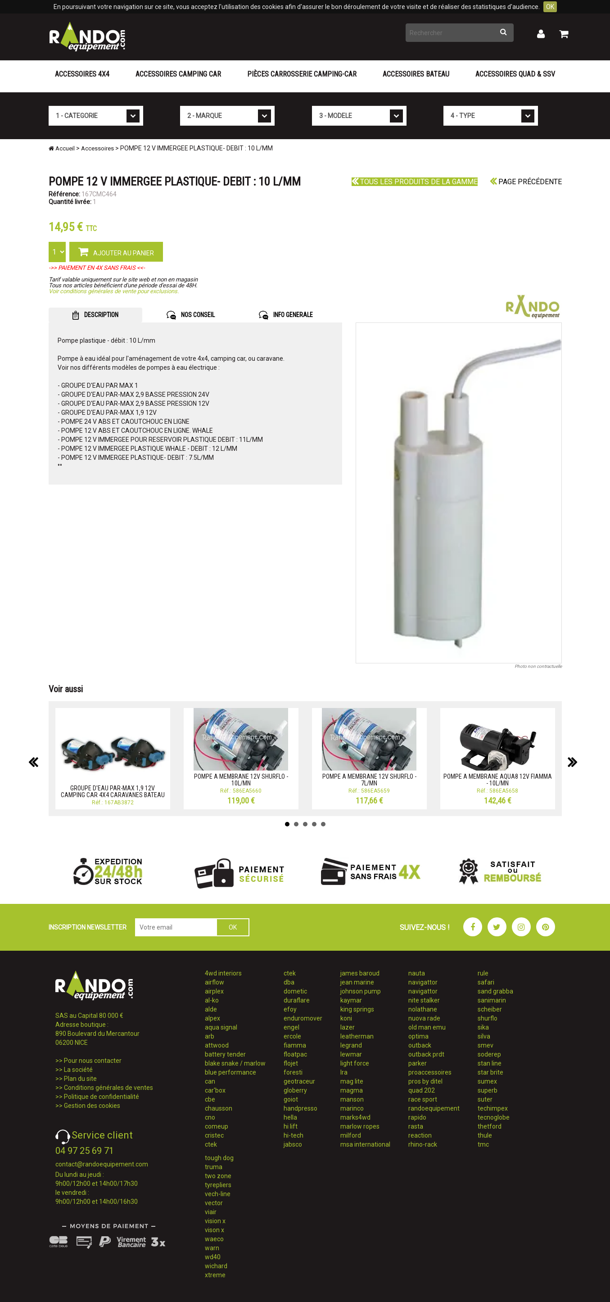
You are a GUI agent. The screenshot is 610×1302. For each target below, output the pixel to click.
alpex (212, 1018)
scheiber (490, 1009)
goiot (291, 1099)
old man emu (427, 1027)
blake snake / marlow (235, 1063)
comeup (216, 1126)
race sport (422, 1099)
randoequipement (434, 1108)
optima (418, 1036)
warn (212, 1248)
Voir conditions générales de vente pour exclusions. (114, 291)
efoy (290, 1009)
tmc (483, 1144)
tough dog (219, 1157)
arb (209, 1036)
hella (290, 1117)
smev (485, 1045)
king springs (357, 1009)
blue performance (230, 1072)
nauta (416, 973)
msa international (365, 1144)
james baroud (360, 973)
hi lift (291, 1126)
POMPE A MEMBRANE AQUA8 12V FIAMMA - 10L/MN (497, 780)
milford (350, 1135)
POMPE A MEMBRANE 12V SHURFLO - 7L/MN (369, 780)
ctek (211, 1144)
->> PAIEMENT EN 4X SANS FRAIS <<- (97, 267)
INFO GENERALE (286, 315)
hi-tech (293, 1135)
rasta (415, 1126)
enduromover (303, 1018)
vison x (214, 1230)
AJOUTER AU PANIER (116, 251)
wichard (216, 1266)
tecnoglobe (494, 1117)
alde (211, 1009)
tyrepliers (218, 1185)
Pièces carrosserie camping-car (302, 74)
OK (550, 6)
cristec (214, 1135)
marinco (352, 1108)
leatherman (357, 1036)
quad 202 (421, 1090)
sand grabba (495, 991)
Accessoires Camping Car (178, 74)
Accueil (62, 148)
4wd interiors (223, 973)
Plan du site (80, 1078)
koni (346, 1018)
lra (344, 1072)
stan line (490, 1063)
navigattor (423, 982)
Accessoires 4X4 (82, 74)
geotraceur (299, 1081)
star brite (490, 1072)
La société (78, 1069)
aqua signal (221, 1027)
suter (485, 1099)
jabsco (293, 1144)
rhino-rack (422, 1144)
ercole (292, 1036)
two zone (218, 1176)
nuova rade (424, 1018)
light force (354, 1063)
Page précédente (526, 181)
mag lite (351, 1081)
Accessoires (97, 148)
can (210, 1081)
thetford (490, 1126)
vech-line (217, 1194)
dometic (295, 991)
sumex (487, 1081)
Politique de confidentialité (101, 1096)
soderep (489, 1054)
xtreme (215, 1275)
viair (211, 1212)
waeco (214, 1239)
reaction (420, 1135)
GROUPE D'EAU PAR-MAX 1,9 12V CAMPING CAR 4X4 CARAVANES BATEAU (113, 791)
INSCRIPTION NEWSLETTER (88, 927)
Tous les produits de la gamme (415, 181)
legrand (351, 1045)
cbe (210, 1099)
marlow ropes (360, 1126)
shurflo (487, 1018)
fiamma (295, 1045)
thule (485, 1135)
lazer (347, 1027)
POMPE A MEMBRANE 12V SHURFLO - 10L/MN (241, 780)
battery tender (225, 1054)
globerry (295, 1090)
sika (483, 1027)
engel (291, 1027)
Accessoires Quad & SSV (515, 74)
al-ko (212, 1000)
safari (486, 982)
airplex (214, 991)
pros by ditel (425, 1081)
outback (419, 1045)
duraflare (297, 1000)
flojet (291, 1063)
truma (213, 1166)
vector (214, 1203)
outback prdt (426, 1054)
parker (417, 1063)
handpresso (300, 1108)
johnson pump (360, 991)
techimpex (493, 1108)
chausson (218, 1108)
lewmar (351, 1054)
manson (352, 1099)
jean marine (357, 982)
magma (351, 1090)
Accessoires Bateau (416, 74)
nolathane (422, 1009)
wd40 (213, 1257)
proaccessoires (430, 1072)
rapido (417, 1117)
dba (289, 982)
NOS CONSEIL (191, 315)
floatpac (295, 1054)
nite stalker (424, 1000)
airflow (214, 982)
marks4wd (355, 1117)
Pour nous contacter (93, 1060)
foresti (293, 1072)
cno (210, 1117)
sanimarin (492, 1000)
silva (484, 1036)
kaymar (351, 1000)
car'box (215, 1090)
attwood (217, 1045)
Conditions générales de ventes (108, 1087)
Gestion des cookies (92, 1105)
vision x (215, 1221)
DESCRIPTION (95, 315)
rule (483, 973)
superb (487, 1090)
